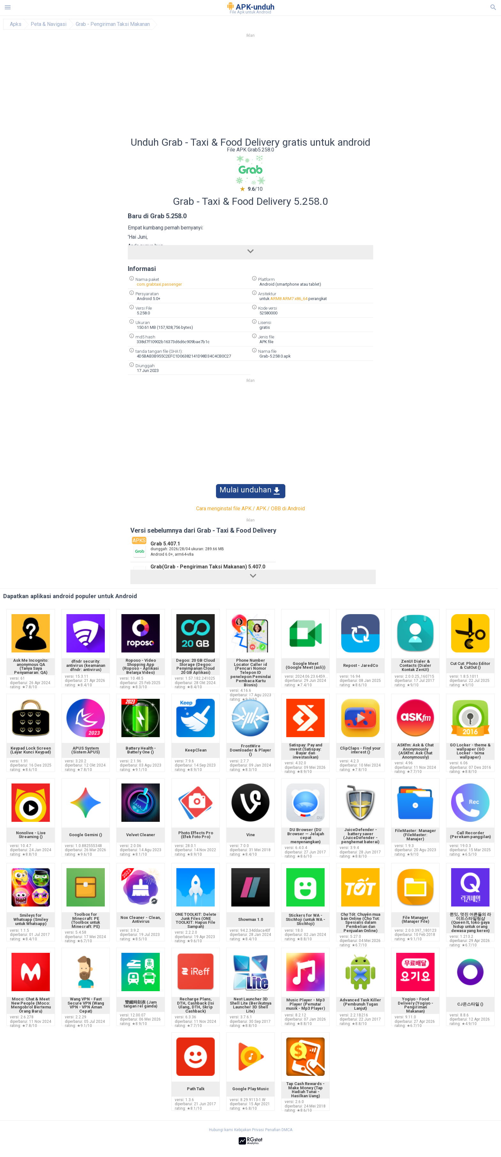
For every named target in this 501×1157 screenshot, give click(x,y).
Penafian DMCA (278, 1130)
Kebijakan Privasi (249, 1130)
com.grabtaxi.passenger (159, 284)
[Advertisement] (289, 89)
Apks (15, 24)
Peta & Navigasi (48, 24)
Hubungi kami (221, 1130)
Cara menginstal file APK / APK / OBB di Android (250, 508)
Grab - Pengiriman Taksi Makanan (113, 24)
